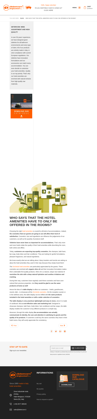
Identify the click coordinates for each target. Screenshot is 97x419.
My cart (39, 383)
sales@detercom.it (20, 409)
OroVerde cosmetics (39, 292)
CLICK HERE (48, 10)
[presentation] (66, 360)
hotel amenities (27, 231)
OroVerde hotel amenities (21, 266)
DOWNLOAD (66, 385)
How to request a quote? (45, 399)
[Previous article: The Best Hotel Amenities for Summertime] (14, 326)
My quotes (40, 389)
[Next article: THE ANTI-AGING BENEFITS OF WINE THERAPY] (63, 326)
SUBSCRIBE (79, 348)
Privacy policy (41, 394)
